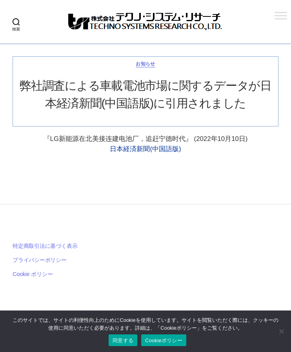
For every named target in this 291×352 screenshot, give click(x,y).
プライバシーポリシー (40, 260)
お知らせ (145, 64)
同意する (123, 340)
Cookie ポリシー (33, 274)
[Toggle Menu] (281, 15)
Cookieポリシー (163, 340)
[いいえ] (281, 331)
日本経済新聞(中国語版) (145, 149)
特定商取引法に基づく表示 (45, 246)
